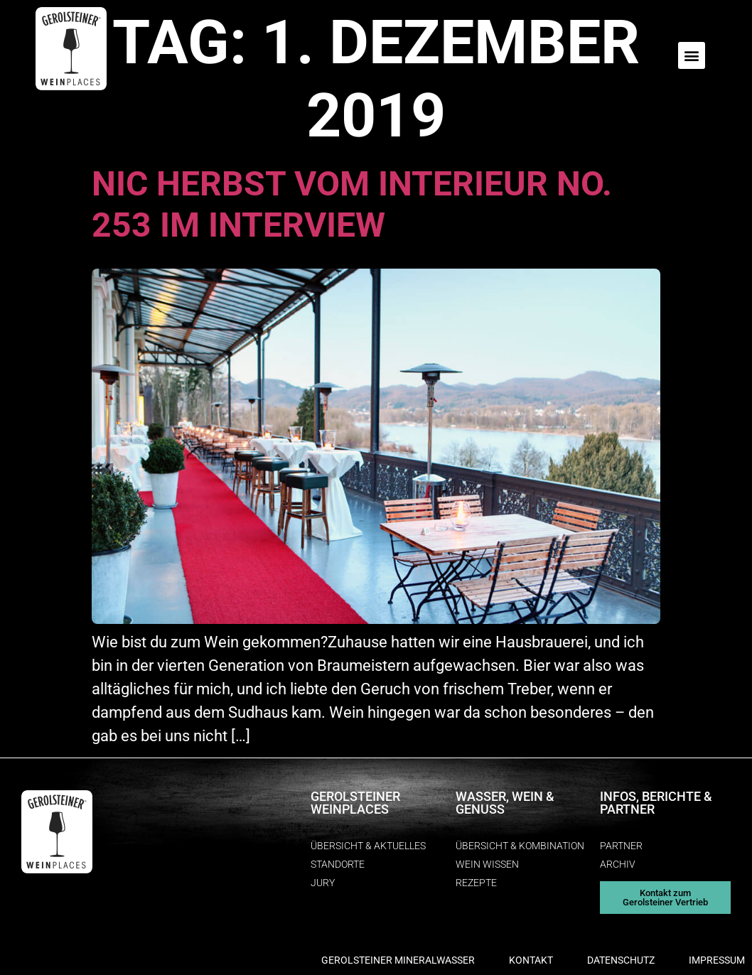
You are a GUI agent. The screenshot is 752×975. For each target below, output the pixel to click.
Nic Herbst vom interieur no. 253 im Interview (352, 204)
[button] (691, 55)
